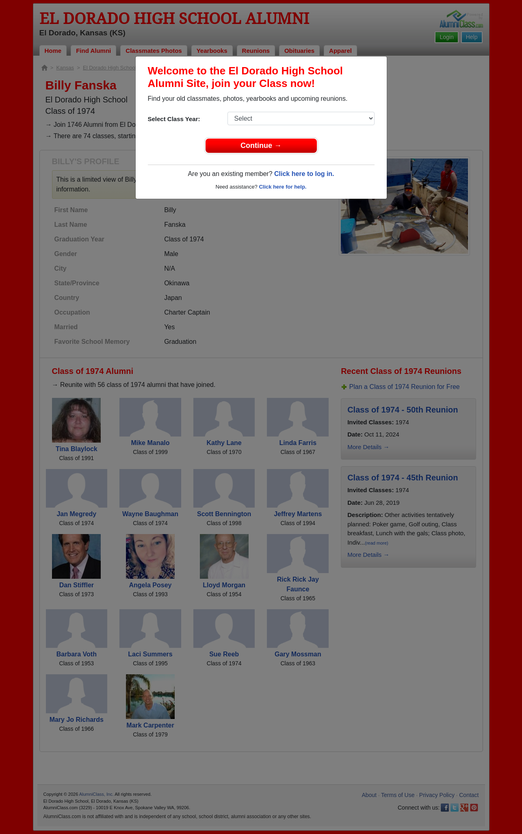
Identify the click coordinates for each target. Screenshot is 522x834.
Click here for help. (282, 187)
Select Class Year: (174, 118)
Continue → (261, 145)
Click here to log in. (304, 173)
